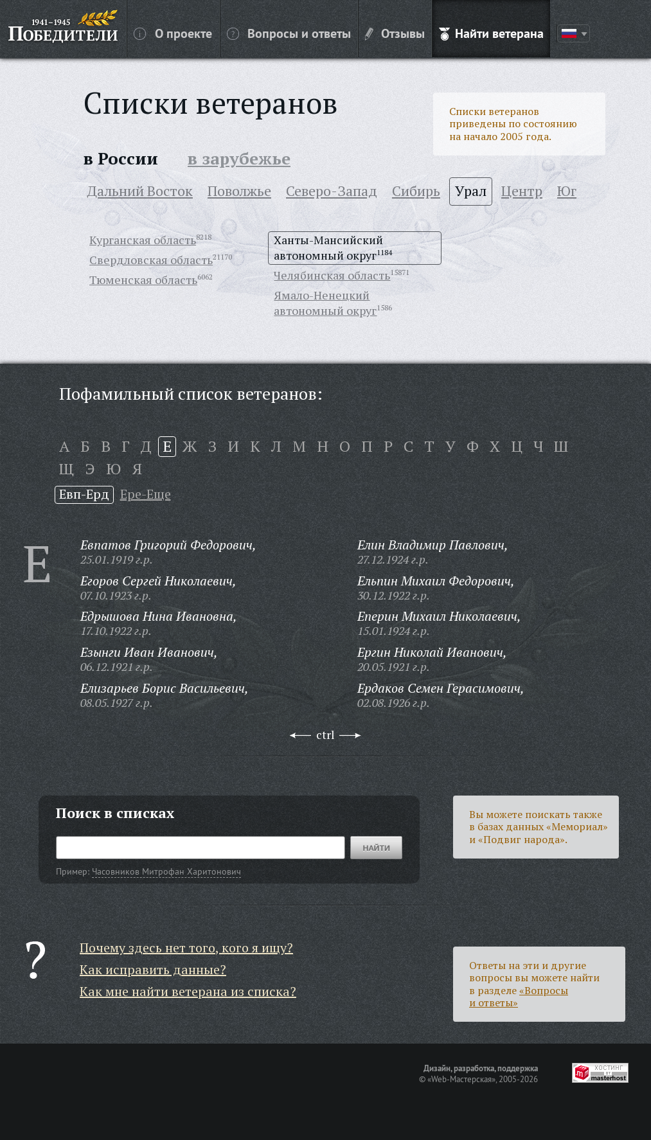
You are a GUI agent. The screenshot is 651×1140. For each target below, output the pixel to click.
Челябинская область (332, 275)
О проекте (173, 32)
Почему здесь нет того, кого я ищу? (186, 947)
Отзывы (395, 32)
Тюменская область (143, 279)
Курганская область (142, 239)
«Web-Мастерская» (461, 1079)
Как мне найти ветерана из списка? (188, 991)
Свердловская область (151, 259)
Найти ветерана (491, 32)
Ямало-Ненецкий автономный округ (325, 302)
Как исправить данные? (153, 969)
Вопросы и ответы (289, 32)
